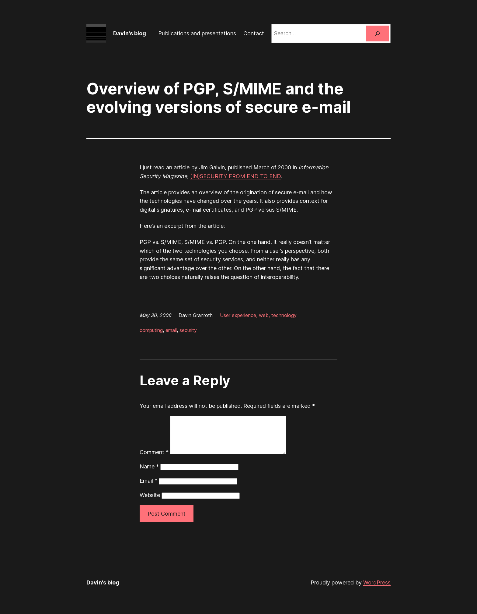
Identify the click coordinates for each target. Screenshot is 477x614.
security (188, 330)
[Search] (377, 33)
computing (151, 330)
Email (148, 488)
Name (149, 474)
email (171, 330)
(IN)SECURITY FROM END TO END (235, 176)
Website (150, 502)
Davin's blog (129, 33)
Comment (154, 459)
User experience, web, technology (258, 315)
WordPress (377, 590)
